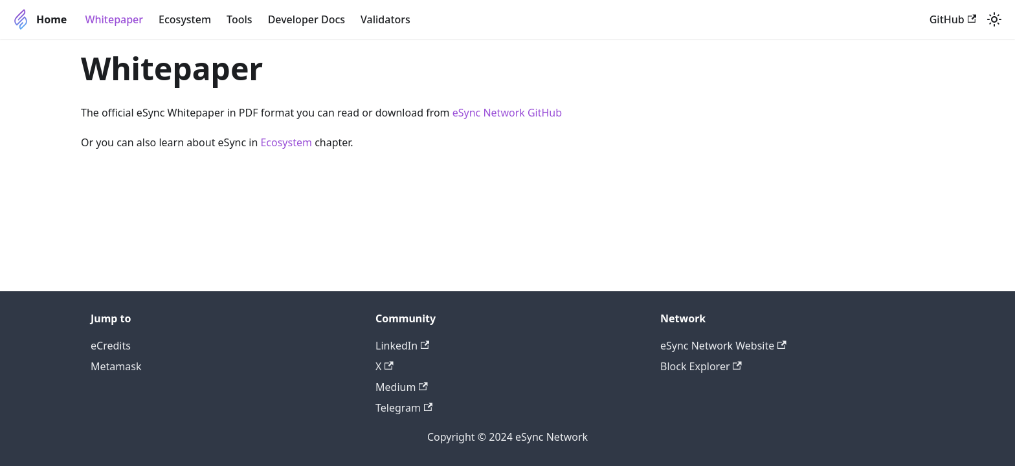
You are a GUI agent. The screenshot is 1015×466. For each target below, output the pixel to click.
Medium (401, 387)
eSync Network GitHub (507, 112)
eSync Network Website (723, 345)
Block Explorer (701, 366)
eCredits (111, 345)
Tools (239, 19)
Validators (385, 19)
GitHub (953, 19)
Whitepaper (114, 19)
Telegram (403, 408)
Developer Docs (306, 19)
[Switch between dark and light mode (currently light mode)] (994, 19)
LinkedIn (402, 345)
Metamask (116, 366)
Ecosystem (185, 19)
